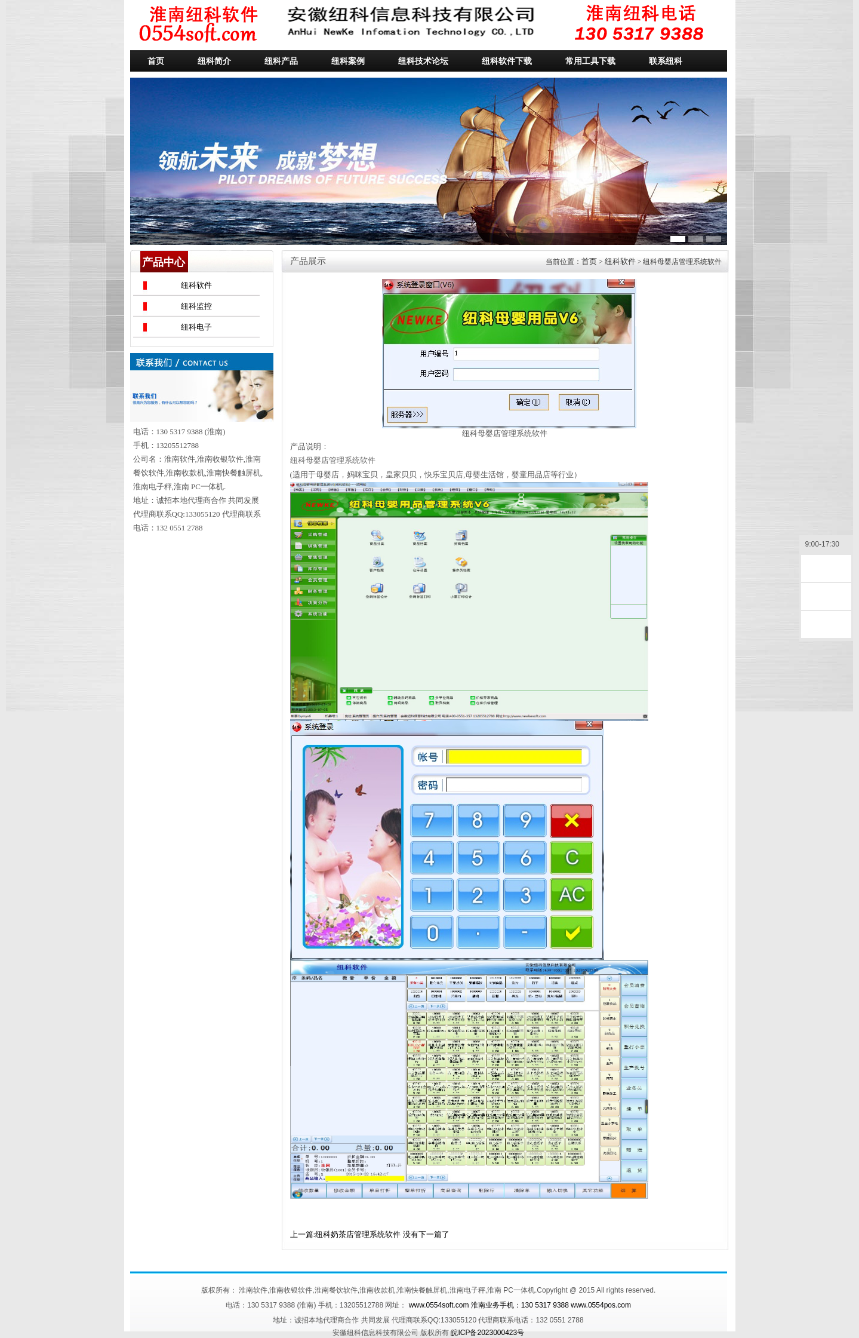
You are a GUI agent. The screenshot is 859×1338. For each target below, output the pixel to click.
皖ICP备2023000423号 (487, 1332)
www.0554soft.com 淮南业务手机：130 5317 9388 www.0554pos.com (520, 1305)
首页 (589, 261)
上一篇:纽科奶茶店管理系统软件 (345, 1234)
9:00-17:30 (826, 545)
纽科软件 (196, 285)
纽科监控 (196, 306)
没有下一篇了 (426, 1234)
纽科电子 (196, 327)
